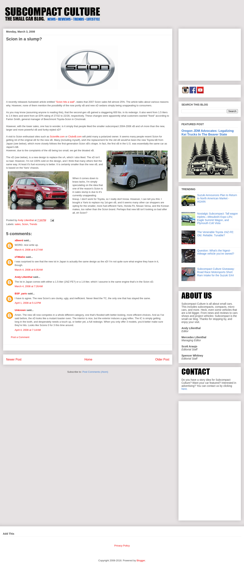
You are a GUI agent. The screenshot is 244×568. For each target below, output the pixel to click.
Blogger (141, 560)
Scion (25, 224)
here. (184, 388)
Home (88, 359)
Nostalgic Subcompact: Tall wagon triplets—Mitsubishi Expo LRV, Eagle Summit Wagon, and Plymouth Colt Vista (217, 218)
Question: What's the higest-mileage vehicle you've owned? (215, 252)
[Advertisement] (209, 54)
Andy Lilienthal (23, 277)
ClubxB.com (75, 136)
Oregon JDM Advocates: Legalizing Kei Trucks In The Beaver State (207, 132)
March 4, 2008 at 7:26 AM (29, 286)
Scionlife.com (57, 136)
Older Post (162, 359)
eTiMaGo (20, 257)
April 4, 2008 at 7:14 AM (28, 329)
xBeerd (19, 240)
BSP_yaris (21, 293)
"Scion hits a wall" (65, 101)
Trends (33, 224)
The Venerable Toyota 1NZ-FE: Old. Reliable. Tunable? (215, 234)
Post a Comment (20, 337)
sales (18, 224)
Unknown (20, 310)
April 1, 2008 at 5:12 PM (28, 302)
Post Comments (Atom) (95, 371)
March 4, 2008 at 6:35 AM (29, 269)
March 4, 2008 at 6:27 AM (29, 249)
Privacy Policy (122, 545)
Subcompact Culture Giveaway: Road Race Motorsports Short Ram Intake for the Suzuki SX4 (216, 272)
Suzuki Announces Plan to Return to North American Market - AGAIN (217, 198)
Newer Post (14, 359)
